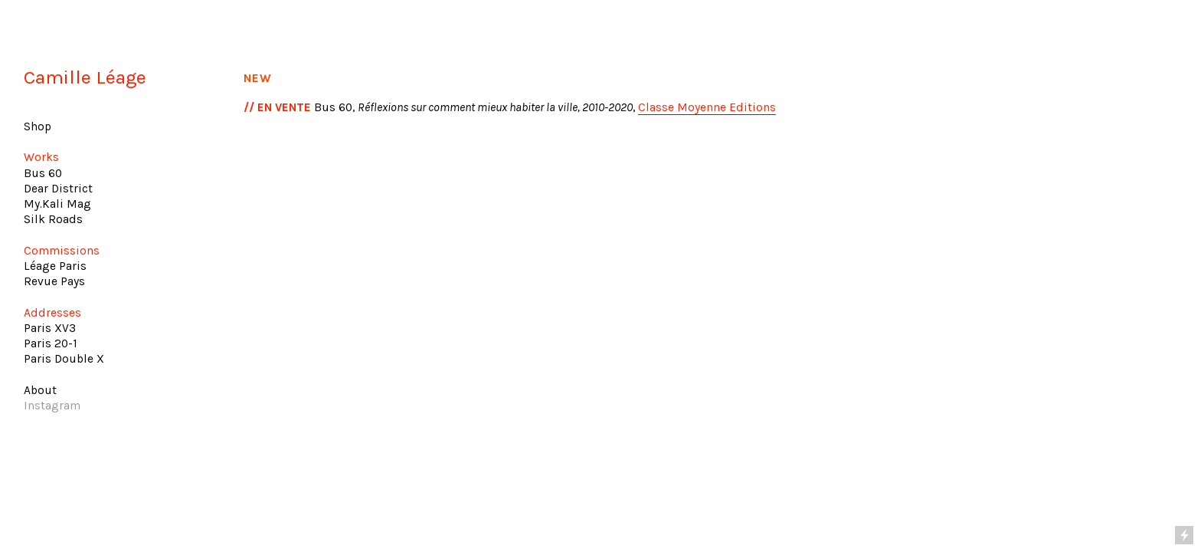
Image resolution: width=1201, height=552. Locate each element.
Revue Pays (54, 281)
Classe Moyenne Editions (707, 107)
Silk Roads (53, 219)
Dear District (58, 189)
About (40, 390)
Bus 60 (43, 173)
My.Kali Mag (57, 204)
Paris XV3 (50, 328)
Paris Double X (64, 359)
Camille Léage (85, 77)
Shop (37, 126)
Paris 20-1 (50, 343)
